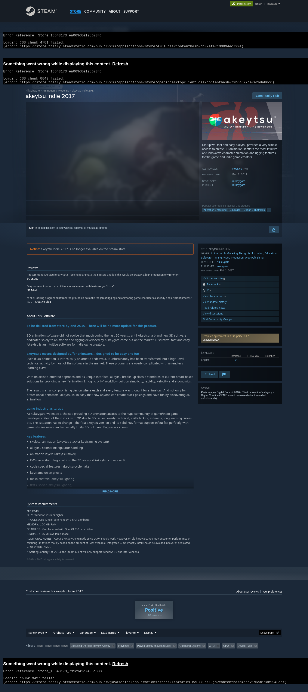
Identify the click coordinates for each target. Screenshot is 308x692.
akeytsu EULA (211, 260)
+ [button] (269, 215)
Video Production (233, 302)
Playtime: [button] (123, 651)
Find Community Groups (217, 364)
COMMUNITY (95, 11)
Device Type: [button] (245, 651)
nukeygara (238, 186)
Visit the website (214, 323)
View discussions (213, 358)
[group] (154, 651)
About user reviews (247, 596)
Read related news (214, 352)
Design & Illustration (254, 215)
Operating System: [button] (190, 651)
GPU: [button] (226, 651)
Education (235, 215)
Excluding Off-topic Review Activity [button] (90, 651)
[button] (240, 259)
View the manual (215, 341)
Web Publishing (254, 302)
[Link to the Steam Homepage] (44, 15)
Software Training (211, 302)
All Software (33, 95)
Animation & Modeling (56, 95)
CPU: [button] (212, 651)
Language (86, 637)
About (114, 11)
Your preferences (272, 596)
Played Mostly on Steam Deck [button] (154, 651)
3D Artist (32, 295)
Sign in (33, 233)
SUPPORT (131, 11)
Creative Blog (43, 306)
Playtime (130, 637)
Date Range (108, 637)
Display (148, 637)
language (272, 3)
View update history (215, 347)
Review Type (36, 637)
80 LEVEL (32, 283)
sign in (258, 3)
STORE (75, 11)
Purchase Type (61, 637)
